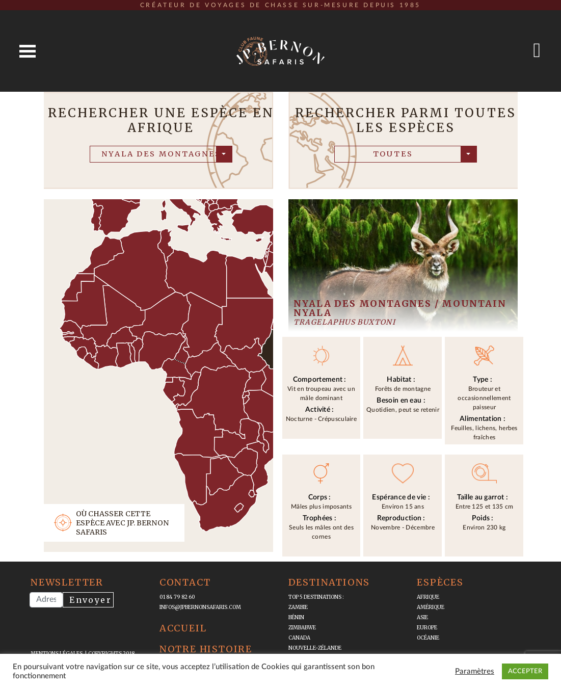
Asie (422, 617)
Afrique (428, 597)
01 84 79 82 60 (177, 597)
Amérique (430, 607)
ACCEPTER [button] (525, 671)
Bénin (296, 617)
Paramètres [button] (474, 671)
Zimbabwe (302, 627)
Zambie (298, 607)
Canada (299, 637)
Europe (427, 627)
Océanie (428, 637)
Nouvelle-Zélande (314, 648)
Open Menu (27, 51)
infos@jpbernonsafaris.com (200, 607)
